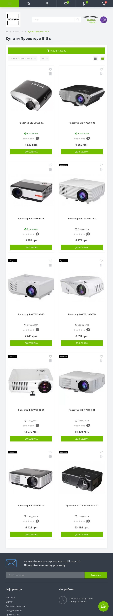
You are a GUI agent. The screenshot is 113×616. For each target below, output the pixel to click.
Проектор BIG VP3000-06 (31, 505)
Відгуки (9, 601)
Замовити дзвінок (91, 21)
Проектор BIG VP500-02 (31, 122)
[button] (47, 3)
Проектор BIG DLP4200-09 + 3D (81, 505)
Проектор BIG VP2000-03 (82, 122)
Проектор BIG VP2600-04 (82, 409)
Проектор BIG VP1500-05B (82, 314)
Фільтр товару (56, 50)
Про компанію (13, 614)
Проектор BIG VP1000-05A (82, 218)
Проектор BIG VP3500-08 (31, 218)
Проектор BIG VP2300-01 (31, 409)
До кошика (31, 151)
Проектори (18, 31)
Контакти (10, 597)
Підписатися (95, 575)
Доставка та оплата (15, 606)
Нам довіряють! (14, 610)
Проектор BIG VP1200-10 (31, 314)
